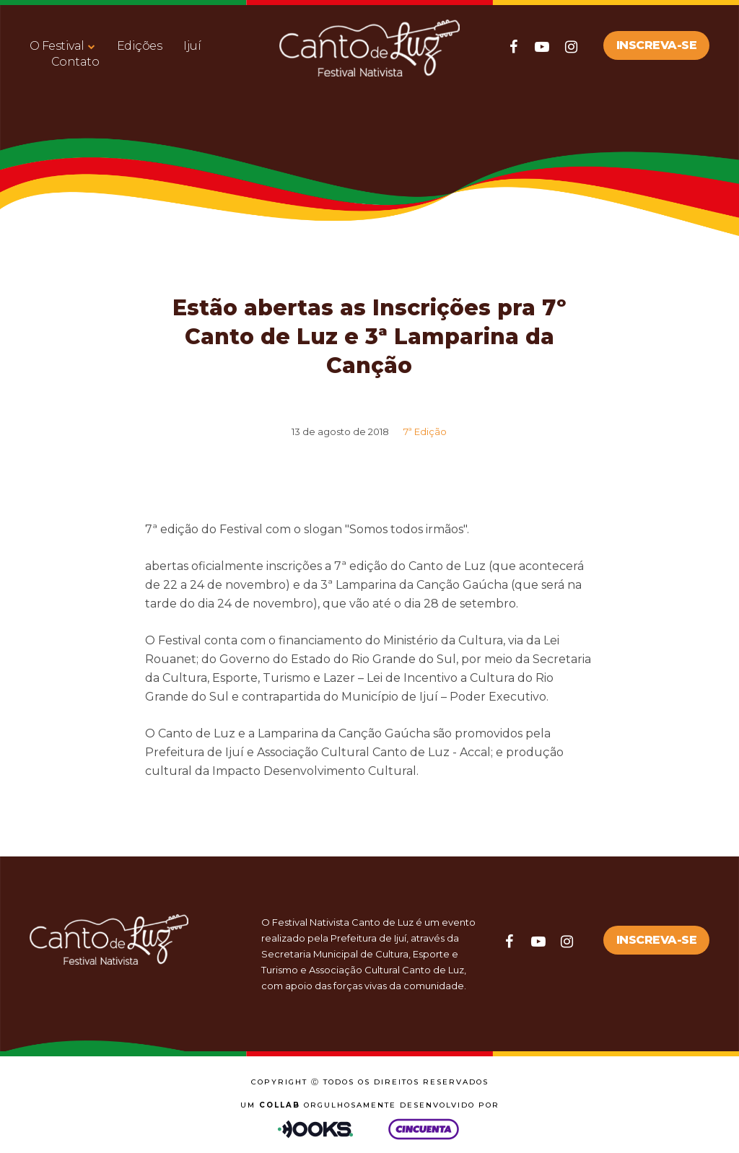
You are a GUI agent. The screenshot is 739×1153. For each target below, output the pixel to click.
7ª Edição (425, 431)
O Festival (57, 46)
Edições (139, 46)
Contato (75, 62)
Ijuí (192, 46)
